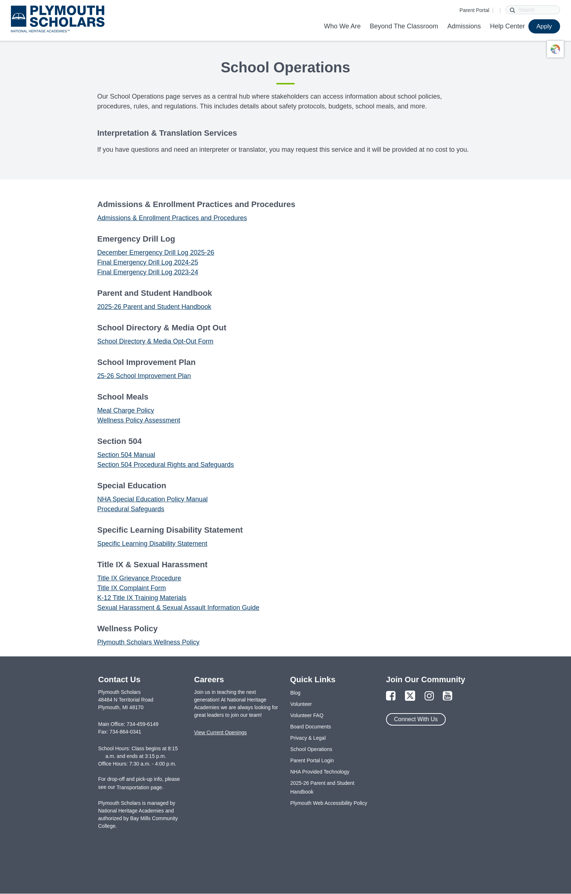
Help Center (507, 26)
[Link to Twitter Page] (410, 696)
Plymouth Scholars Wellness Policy (148, 642)
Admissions (464, 26)
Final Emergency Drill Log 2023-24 (147, 272)
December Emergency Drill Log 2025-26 (155, 252)
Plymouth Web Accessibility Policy (328, 803)
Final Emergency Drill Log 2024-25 (147, 262)
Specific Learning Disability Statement (152, 543)
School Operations (311, 749)
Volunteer (301, 704)
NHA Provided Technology (319, 772)
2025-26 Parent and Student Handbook (154, 306)
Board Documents (310, 727)
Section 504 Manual (126, 454)
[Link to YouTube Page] (447, 696)
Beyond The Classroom (404, 26)
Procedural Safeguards (130, 509)
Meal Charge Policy (125, 410)
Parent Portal (474, 10)
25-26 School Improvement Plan (144, 376)
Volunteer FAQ (306, 715)
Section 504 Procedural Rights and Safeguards (165, 464)
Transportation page (139, 787)
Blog (295, 693)
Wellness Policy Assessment (138, 420)
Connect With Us (416, 719)
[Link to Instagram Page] (429, 696)
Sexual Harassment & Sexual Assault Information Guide (178, 607)
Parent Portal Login (312, 760)
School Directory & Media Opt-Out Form (155, 341)
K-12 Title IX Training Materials (141, 597)
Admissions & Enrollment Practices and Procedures (172, 218)
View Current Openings (220, 732)
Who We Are (342, 26)
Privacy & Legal (308, 738)
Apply (544, 26)
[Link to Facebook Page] (390, 696)
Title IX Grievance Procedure (139, 578)
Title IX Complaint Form (131, 588)
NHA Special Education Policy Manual (152, 499)
